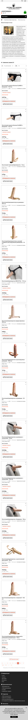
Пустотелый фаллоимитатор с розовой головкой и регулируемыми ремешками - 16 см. (13, 242)
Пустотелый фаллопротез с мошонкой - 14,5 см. (13, 598)
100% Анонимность (6, 696)
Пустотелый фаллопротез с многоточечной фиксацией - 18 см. (13, 559)
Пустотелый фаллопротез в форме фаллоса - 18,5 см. (13, 321)
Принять (14, 716)
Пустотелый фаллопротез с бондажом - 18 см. (14, 519)
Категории (14, 16)
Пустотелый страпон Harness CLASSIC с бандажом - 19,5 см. (12, 126)
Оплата (3, 677)
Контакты (3, 680)
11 (5, 665)
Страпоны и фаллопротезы (10, 19)
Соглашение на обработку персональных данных (13, 700)
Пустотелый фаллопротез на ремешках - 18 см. (13, 399)
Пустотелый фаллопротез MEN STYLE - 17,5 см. (14, 281)
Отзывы (3, 689)
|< (2, 663)
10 (2, 665)
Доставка (3, 678)
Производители (5, 686)
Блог (2, 681)
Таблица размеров (6, 688)
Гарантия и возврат (6, 697)
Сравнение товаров (6, 691)
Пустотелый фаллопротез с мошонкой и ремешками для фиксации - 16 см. (12, 637)
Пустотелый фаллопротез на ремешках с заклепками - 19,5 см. (12, 479)
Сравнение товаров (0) (7, 62)
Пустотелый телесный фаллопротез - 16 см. (13, 165)
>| (11, 665)
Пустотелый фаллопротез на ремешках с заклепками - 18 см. (12, 437)
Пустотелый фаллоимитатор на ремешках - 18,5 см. (13, 203)
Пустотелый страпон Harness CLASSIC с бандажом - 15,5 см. (12, 86)
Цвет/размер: (5, 90)
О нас (3, 675)
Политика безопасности (7, 699)
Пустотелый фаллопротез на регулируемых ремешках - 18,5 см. (13, 360)
